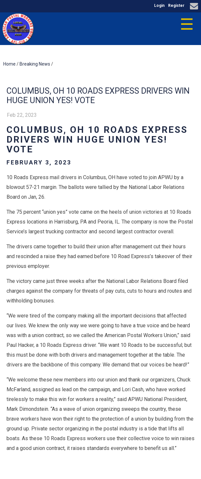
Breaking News (35, 64)
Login (159, 5)
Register (176, 5)
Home (9, 64)
